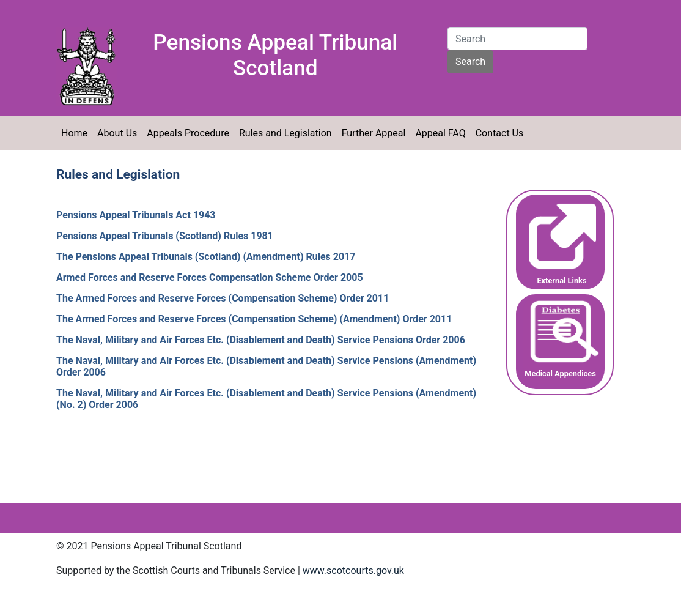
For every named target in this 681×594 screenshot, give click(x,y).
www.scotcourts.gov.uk (353, 570)
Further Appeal (374, 133)
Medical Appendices (560, 373)
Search (470, 61)
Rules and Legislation (285, 133)
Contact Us (500, 133)
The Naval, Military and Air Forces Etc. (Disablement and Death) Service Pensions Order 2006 (260, 340)
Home (74, 133)
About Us (117, 133)
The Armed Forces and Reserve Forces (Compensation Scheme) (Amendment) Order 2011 (254, 319)
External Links (561, 280)
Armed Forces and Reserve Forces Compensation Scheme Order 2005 (209, 277)
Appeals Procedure (188, 133)
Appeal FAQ (440, 133)
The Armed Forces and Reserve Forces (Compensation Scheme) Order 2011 (222, 298)
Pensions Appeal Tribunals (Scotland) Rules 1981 (164, 236)
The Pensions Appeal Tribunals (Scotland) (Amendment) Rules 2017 (206, 256)
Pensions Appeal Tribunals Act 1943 (136, 215)
